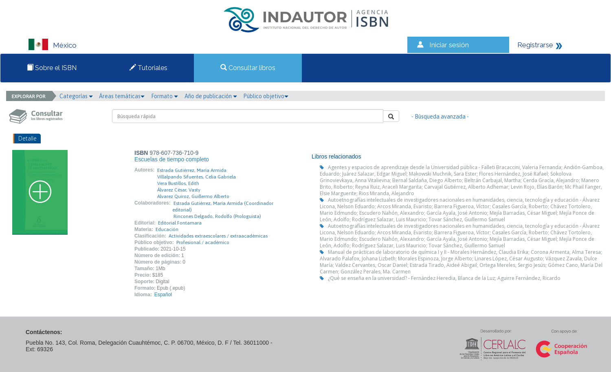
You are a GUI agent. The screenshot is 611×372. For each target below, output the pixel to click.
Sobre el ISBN (52, 68)
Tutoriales (148, 68)
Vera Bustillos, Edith (178, 183)
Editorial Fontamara (180, 223)
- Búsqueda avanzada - (440, 116)
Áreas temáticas (122, 96)
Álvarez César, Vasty (178, 190)
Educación (167, 229)
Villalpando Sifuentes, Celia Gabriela (196, 177)
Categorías (76, 96)
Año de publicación (211, 96)
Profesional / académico (202, 242)
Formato (164, 96)
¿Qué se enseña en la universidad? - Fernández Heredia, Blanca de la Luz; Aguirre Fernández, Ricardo (444, 278)
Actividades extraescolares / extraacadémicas (218, 236)
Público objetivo (265, 96)
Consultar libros (247, 68)
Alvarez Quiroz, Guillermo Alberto (193, 196)
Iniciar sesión (449, 45)
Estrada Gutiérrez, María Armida (191, 170)
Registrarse (535, 45)
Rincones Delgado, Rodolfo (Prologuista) (217, 216)
